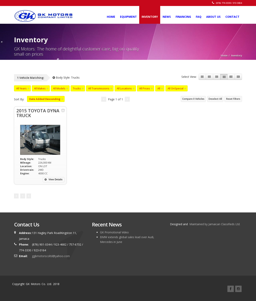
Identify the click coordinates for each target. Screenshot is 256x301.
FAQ (198, 17)
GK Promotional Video (114, 232)
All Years (21, 88)
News (167, 17)
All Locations (124, 88)
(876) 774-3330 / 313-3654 (227, 3)
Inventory (150, 17)
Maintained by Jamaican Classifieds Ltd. (214, 224)
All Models (59, 88)
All (158, 88)
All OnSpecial (175, 88)
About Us (213, 17)
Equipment (128, 17)
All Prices (144, 88)
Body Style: (66, 77)
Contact (232, 17)
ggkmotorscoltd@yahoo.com (51, 256)
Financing (183, 17)
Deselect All (215, 99)
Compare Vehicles (193, 99)
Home (111, 17)
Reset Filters (233, 99)
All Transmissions (98, 88)
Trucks (77, 88)
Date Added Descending (44, 99)
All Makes (40, 88)
